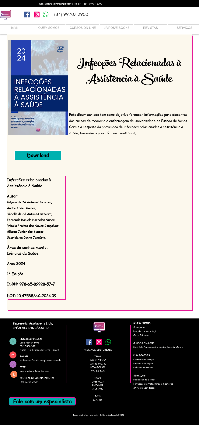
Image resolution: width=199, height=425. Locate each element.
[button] (49, 27)
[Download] (37, 155)
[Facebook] (27, 14)
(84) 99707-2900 (93, 3)
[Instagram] (37, 14)
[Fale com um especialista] (42, 401)
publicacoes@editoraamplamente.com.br (60, 3)
